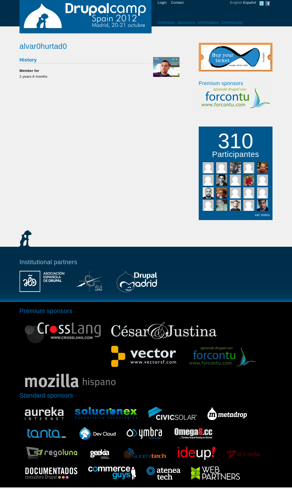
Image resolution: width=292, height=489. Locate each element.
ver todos (262, 215)
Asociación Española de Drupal (42, 284)
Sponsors (186, 22)
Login (162, 2)
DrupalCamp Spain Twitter (262, 3)
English (236, 2)
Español (249, 2)
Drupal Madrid (136, 284)
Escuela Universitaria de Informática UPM (89, 284)
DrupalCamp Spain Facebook (268, 3)
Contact (177, 2)
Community (232, 22)
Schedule (166, 22)
